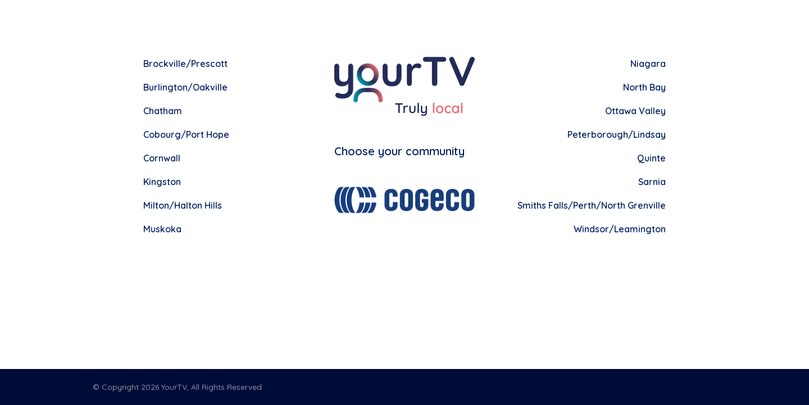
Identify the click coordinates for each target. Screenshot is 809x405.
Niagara (648, 63)
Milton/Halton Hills (182, 205)
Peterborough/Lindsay (616, 134)
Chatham (162, 110)
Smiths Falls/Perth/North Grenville (591, 205)
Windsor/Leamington (620, 229)
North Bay (644, 87)
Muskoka (162, 229)
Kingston (162, 181)
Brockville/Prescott (185, 63)
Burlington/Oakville (185, 87)
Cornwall (161, 158)
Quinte (651, 158)
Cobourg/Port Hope (186, 134)
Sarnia (652, 181)
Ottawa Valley (635, 110)
